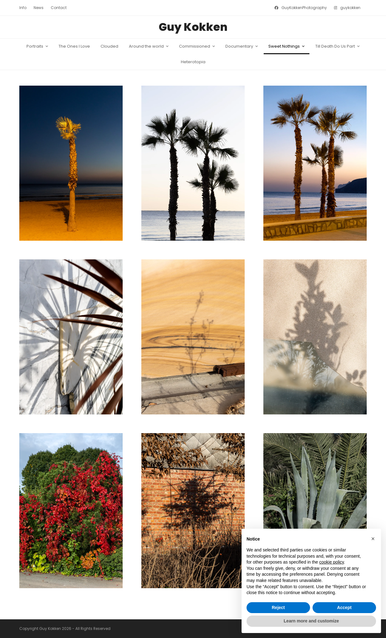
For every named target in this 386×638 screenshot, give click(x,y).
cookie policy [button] (331, 562)
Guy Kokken (193, 27)
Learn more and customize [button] (311, 620)
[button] (373, 539)
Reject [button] (278, 607)
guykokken (350, 7)
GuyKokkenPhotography (304, 7)
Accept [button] (344, 607)
